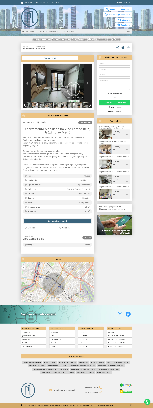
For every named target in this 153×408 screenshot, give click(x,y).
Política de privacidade (105, 405)
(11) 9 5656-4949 (122, 15)
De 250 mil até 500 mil (116, 336)
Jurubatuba (26, 339)
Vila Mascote (26, 343)
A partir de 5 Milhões (115, 346)
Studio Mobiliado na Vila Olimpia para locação (112, 142)
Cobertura (54, 343)
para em (45, 369)
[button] (28, 83)
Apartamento (54, 31)
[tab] (29, 58)
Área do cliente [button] (122, 3)
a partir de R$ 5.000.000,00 (109, 369)
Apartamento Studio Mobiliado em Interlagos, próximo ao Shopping (111, 127)
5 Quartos (83, 346)
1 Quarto (83, 332)
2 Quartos (83, 336)
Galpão (53, 346)
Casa (52, 336)
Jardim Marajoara (28, 336)
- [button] (23, 267)
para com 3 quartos (110, 365)
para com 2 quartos (82, 365)
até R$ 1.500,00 (103, 372)
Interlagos (26, 332)
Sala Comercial (56, 339)
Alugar (32, 31)
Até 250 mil (112, 332)
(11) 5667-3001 (123, 9)
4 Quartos (83, 343)
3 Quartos (83, 339)
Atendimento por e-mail (62, 390)
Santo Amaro (27, 346)
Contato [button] (54, 3)
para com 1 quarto (53, 372)
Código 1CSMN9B (67, 31)
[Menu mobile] (22, 3)
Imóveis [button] (28, 3)
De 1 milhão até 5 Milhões (117, 343)
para (50, 362)
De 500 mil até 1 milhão (116, 339)
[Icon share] (123, 20)
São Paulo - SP (42, 31)
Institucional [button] (41, 3)
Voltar (128, 31)
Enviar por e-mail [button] (115, 93)
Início (25, 31)
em (67, 362)
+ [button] (23, 264)
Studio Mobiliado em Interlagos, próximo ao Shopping (114, 157)
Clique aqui (103, 209)
